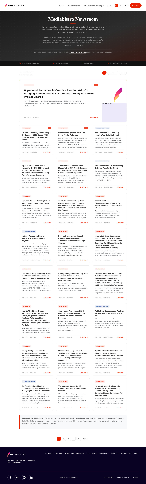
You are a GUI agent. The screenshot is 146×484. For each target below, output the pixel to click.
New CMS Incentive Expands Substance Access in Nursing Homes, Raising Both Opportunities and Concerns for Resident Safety (108, 390)
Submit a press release (77, 52)
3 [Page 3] (68, 438)
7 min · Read (120, 260)
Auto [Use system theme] (125, 5)
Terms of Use (108, 477)
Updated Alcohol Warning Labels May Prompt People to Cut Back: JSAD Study (36, 203)
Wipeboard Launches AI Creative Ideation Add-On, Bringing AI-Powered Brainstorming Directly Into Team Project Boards (59, 93)
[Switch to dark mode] (120, 5)
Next (85, 438)
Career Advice (92, 453)
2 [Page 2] (63, 438)
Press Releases (113, 73)
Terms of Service (123, 477)
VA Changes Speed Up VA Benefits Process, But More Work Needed (72, 388)
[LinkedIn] (31, 477)
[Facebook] (10, 477)
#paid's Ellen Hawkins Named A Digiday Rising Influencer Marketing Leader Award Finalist (109, 353)
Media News (103, 453)
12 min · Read (47, 152)
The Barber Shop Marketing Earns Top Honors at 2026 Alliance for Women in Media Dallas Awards (36, 275)
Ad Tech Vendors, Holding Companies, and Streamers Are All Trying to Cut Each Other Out (36, 388)
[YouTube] (17, 477)
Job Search (49, 453)
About (136, 453)
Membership (69, 453)
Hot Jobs (58, 453)
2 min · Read (84, 152)
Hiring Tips (115, 453)
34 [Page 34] (79, 438)
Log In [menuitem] (109, 6)
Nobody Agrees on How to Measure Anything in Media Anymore (34, 238)
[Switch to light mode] (116, 5)
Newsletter (80, 453)
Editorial (123, 73)
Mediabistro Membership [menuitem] (93, 6)
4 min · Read (94, 117)
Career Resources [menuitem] (73, 6)
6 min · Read (120, 152)
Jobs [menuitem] (60, 6)
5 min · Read (84, 297)
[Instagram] (24, 477)
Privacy (136, 477)
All (104, 73)
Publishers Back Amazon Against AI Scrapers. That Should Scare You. (109, 313)
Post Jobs (135, 5)
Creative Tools (126, 453)
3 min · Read (47, 187)
